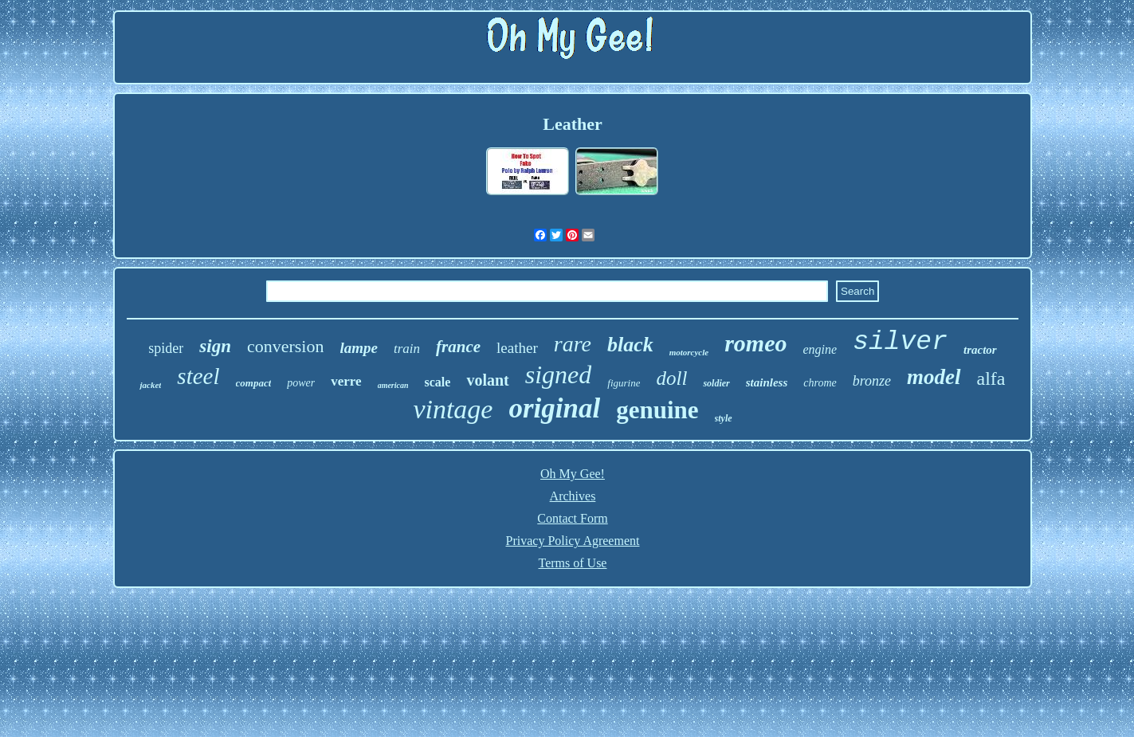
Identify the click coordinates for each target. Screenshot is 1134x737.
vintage (452, 409)
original (554, 408)
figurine (623, 383)
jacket (150, 385)
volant (487, 380)
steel (198, 376)
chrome (819, 383)
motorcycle (688, 352)
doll (671, 378)
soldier (716, 383)
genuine (657, 410)
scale (438, 382)
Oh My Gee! (572, 473)
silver (900, 342)
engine (820, 349)
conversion (285, 346)
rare (572, 343)
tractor (980, 349)
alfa (991, 378)
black (630, 344)
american (393, 385)
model (934, 377)
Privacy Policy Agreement (573, 540)
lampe (358, 347)
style (723, 418)
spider (165, 348)
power (301, 383)
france (458, 346)
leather (517, 347)
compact (254, 383)
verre (346, 381)
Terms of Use (573, 563)
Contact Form (572, 518)
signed (558, 374)
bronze (872, 381)
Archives (573, 496)
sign (215, 346)
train (407, 348)
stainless (767, 382)
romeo (755, 343)
